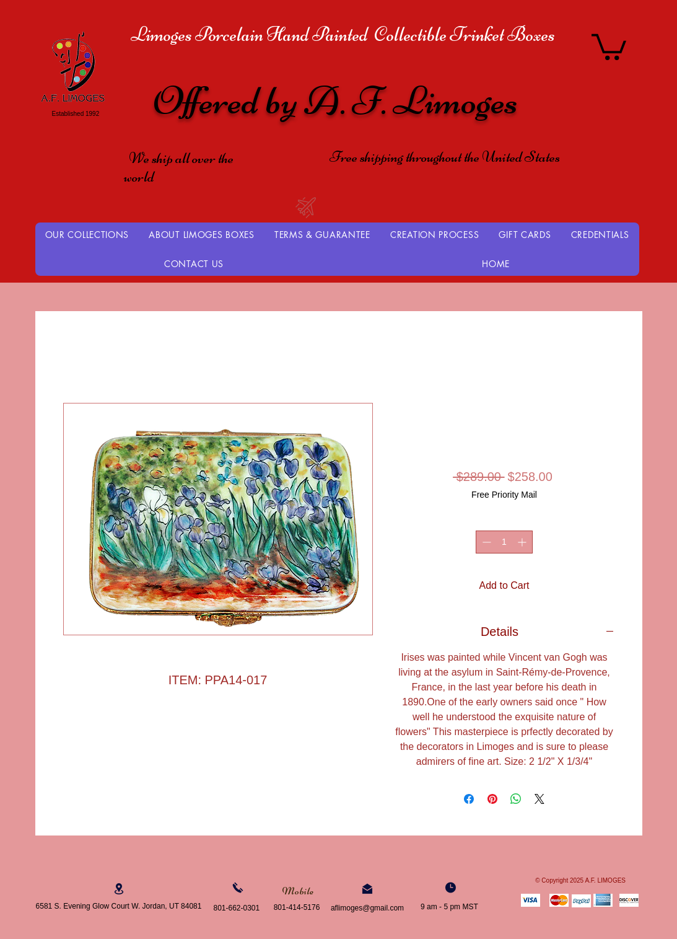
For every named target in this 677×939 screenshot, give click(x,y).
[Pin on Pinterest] (492, 798)
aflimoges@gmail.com (367, 908)
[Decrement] (485, 542)
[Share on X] (539, 798)
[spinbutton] (504, 542)
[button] (609, 45)
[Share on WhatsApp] (516, 798)
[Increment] (523, 542)
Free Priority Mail (504, 495)
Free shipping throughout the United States (445, 157)
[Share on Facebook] (468, 798)
